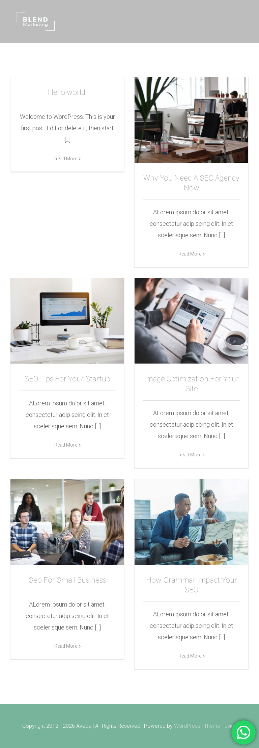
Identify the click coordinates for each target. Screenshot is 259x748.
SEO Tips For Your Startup (67, 379)
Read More (65, 253)
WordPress (187, 726)
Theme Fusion (220, 726)
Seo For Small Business (67, 580)
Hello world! (67, 92)
